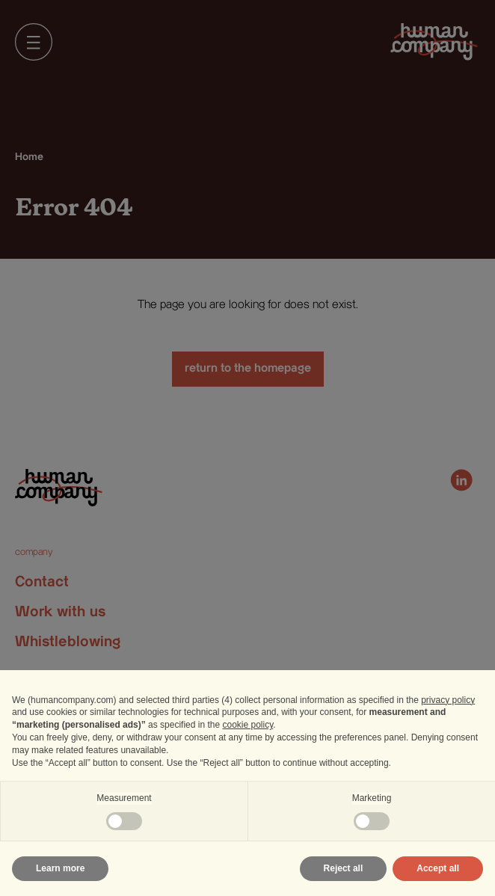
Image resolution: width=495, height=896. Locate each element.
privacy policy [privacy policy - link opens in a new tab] (448, 700)
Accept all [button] (437, 868)
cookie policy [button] (247, 724)
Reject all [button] (343, 868)
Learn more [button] (60, 868)
